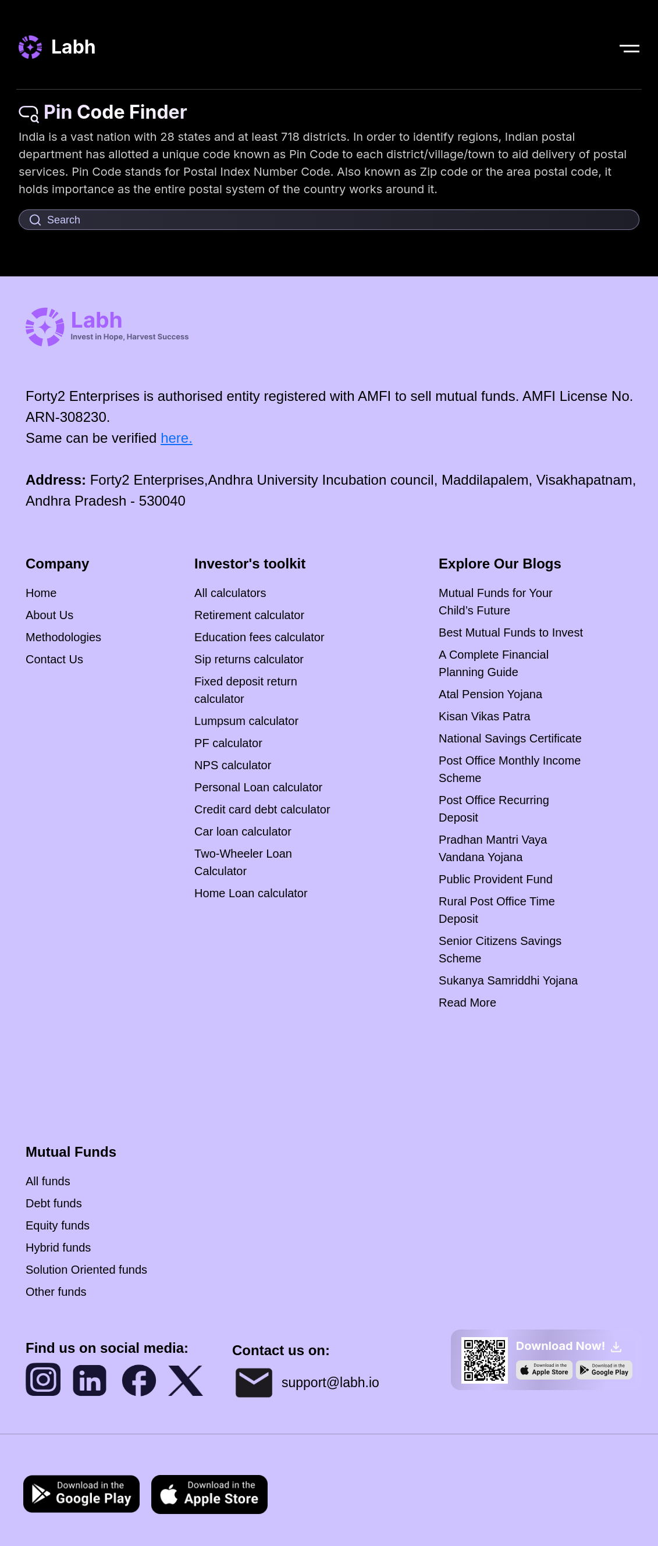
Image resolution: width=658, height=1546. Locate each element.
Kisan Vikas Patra (485, 716)
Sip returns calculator (249, 659)
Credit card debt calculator (262, 809)
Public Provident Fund (496, 879)
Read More (467, 1002)
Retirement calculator (249, 615)
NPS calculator (232, 765)
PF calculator (228, 743)
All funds (48, 1181)
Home (41, 593)
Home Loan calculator (251, 893)
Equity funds (58, 1225)
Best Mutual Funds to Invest (511, 632)
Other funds (56, 1291)
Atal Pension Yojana (490, 694)
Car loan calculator (242, 831)
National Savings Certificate (510, 738)
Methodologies (63, 637)
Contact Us (54, 659)
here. (177, 438)
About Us (49, 615)
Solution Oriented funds (86, 1269)
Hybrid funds (58, 1247)
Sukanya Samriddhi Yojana (508, 980)
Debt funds (54, 1203)
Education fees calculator (259, 637)
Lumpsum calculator (246, 721)
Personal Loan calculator (258, 787)
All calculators (230, 593)
